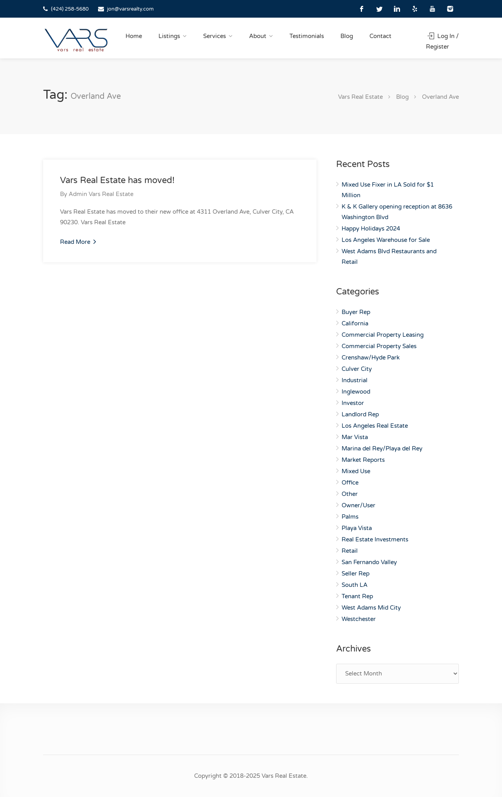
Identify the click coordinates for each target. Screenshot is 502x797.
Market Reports (363, 459)
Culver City (357, 368)
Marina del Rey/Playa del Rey (382, 448)
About (257, 36)
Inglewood (356, 391)
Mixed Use (356, 471)
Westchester (359, 619)
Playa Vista (357, 528)
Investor (353, 403)
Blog (346, 36)
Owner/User (358, 505)
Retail (350, 550)
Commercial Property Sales (379, 346)
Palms (350, 516)
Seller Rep (355, 573)
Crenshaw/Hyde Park (371, 357)
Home (134, 36)
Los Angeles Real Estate (375, 425)
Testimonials (306, 36)
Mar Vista (355, 437)
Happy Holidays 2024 (371, 228)
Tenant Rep (357, 596)
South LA (354, 584)
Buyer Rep (356, 312)
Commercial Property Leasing (383, 334)
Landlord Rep (360, 414)
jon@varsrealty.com (130, 9)
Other (350, 493)
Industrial (354, 380)
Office (350, 482)
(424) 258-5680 (70, 9)
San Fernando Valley (369, 562)
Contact (380, 36)
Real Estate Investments (375, 539)
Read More (78, 241)
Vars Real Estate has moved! (117, 180)
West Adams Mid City (371, 607)
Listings (169, 36)
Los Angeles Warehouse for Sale (386, 239)
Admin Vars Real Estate (101, 194)
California (355, 323)
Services (214, 36)
